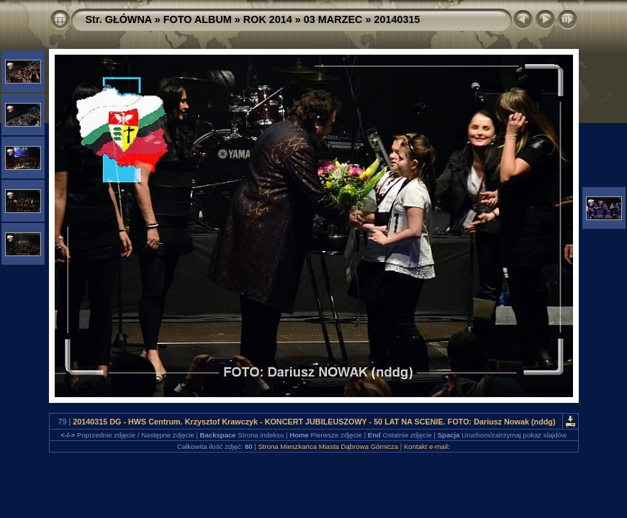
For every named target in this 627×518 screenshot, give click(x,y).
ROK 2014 (267, 19)
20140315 (397, 19)
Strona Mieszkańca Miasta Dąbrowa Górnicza (328, 446)
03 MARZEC (333, 19)
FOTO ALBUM (197, 19)
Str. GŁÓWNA (119, 19)
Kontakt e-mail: (427, 446)
